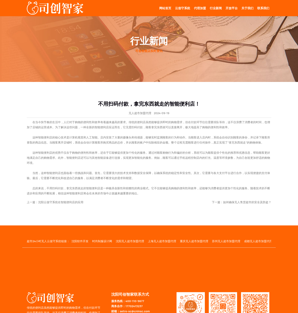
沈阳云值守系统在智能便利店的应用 (60, 202)
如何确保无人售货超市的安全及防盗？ (247, 202)
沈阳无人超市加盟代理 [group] (130, 241)
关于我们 (247, 8)
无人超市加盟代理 (140, 113)
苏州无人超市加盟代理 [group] (226, 241)
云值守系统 (182, 8)
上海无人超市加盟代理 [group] (162, 241)
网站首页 (165, 8)
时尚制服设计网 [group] (102, 241)
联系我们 (263, 8)
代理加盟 (200, 8)
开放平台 (232, 8)
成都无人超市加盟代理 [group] (258, 241)
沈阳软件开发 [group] (79, 241)
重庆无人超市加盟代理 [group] (194, 241)
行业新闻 (216, 8)
